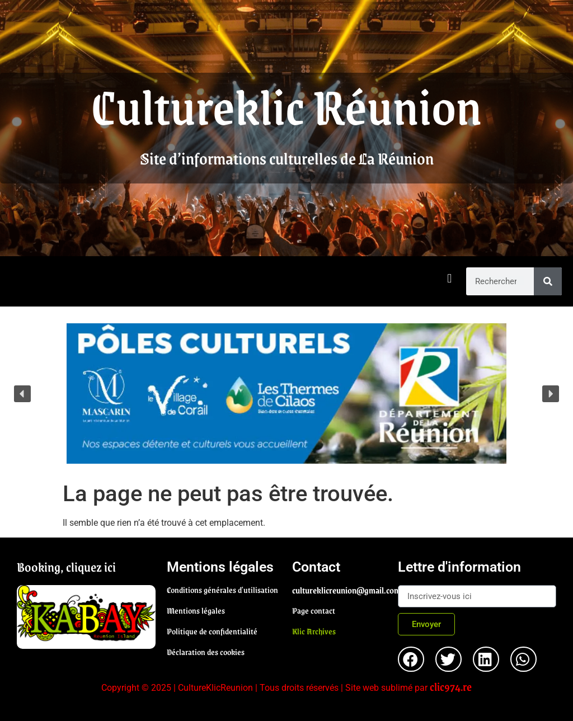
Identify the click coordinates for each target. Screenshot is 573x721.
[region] (286, 393)
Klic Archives (314, 631)
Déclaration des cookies (206, 651)
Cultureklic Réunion (286, 105)
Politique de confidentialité (212, 631)
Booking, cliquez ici (66, 566)
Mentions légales (196, 610)
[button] (449, 279)
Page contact (313, 610)
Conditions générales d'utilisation (222, 589)
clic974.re (451, 686)
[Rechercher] (548, 281)
